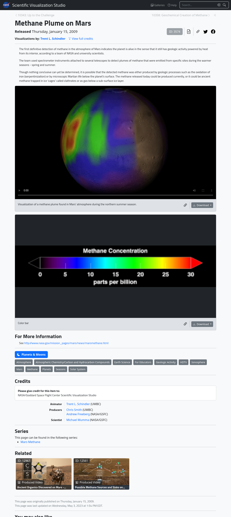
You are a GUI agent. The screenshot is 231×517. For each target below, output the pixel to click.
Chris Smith (74, 410)
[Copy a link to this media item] (185, 205)
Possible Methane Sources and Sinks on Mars (99, 487)
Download (201, 205)
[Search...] (197, 4)
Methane (32, 369)
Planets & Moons (31, 355)
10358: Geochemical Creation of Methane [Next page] (180, 15)
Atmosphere (23, 362)
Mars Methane (30, 442)
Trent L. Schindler (52, 39)
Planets (46, 369)
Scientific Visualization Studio (38, 5)
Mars (19, 369)
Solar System (78, 369)
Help (172, 5)
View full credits (80, 39)
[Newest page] (214, 15)
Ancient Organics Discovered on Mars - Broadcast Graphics (40, 487)
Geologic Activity (165, 362)
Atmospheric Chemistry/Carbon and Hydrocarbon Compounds (73, 362)
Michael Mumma (78, 420)
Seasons (61, 369)
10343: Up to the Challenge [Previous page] (36, 15)
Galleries (158, 5)
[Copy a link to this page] (198, 31)
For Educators (143, 362)
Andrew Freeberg (78, 414)
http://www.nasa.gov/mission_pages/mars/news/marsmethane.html (66, 343)
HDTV (183, 362)
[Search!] (225, 4)
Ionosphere (198, 362)
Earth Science (122, 362)
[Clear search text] (218, 4)
